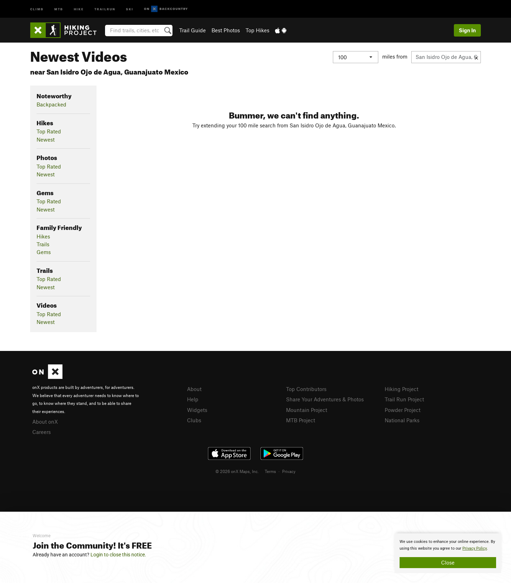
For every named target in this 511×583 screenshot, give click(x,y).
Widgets (197, 410)
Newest (46, 139)
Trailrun (104, 8)
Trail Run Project (404, 399)
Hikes (43, 236)
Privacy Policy (474, 548)
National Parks (402, 420)
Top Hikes (257, 30)
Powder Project (403, 410)
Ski (129, 8)
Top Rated (49, 131)
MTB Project (300, 420)
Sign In (467, 30)
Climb (37, 8)
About (194, 389)
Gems (44, 252)
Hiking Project (401, 389)
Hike (79, 8)
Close (448, 562)
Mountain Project (306, 410)
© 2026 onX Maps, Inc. (237, 471)
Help (192, 399)
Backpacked (51, 104)
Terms (270, 471)
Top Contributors (306, 389)
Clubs (194, 420)
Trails (43, 244)
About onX (45, 421)
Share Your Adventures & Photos (325, 399)
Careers (41, 432)
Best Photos (225, 30)
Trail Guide (192, 30)
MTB (58, 8)
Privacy (289, 471)
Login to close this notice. (118, 554)
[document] (448, 553)
